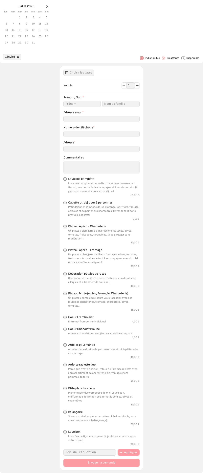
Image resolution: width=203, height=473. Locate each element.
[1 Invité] (7, 261)
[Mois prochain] (3, 12)
